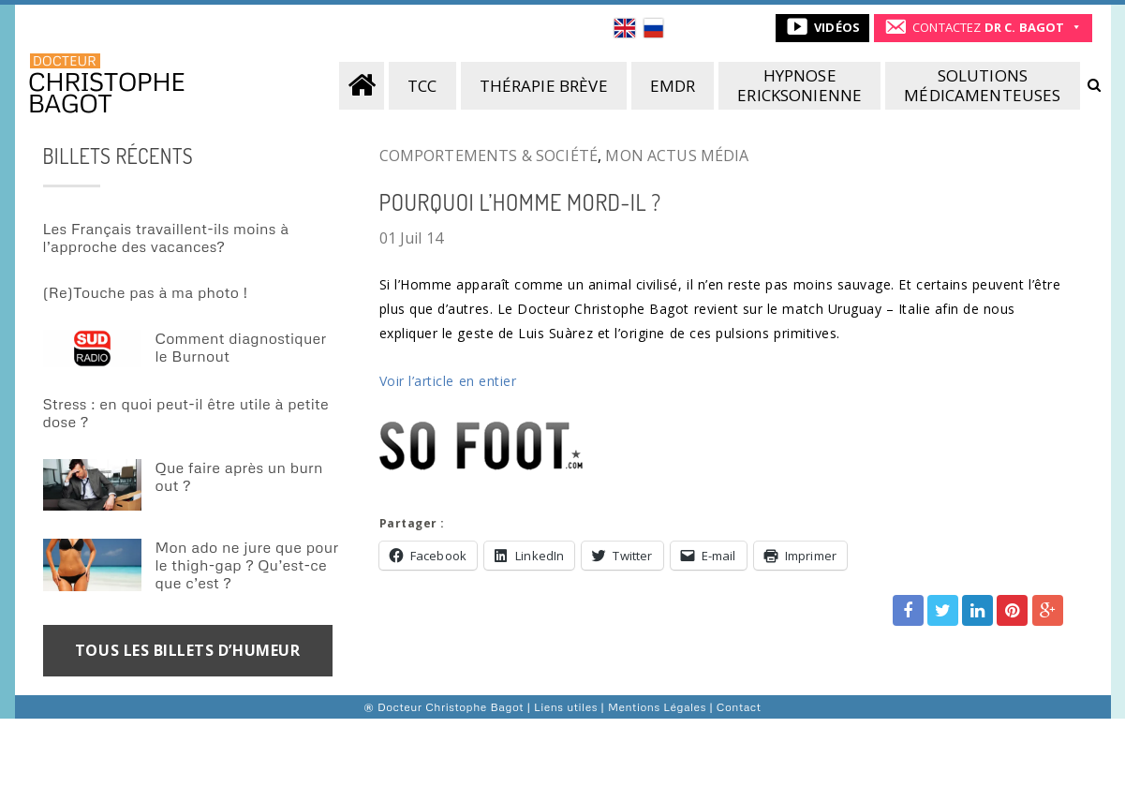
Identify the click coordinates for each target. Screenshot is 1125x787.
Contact (739, 707)
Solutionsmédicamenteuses (982, 85)
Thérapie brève (544, 86)
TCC (422, 86)
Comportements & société (488, 155)
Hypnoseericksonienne (799, 85)
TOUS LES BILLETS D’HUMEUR (187, 650)
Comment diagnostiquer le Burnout (241, 347)
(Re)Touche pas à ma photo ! (145, 292)
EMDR (673, 86)
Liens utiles (566, 707)
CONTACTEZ (988, 27)
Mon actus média (676, 155)
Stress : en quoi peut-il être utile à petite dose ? (186, 412)
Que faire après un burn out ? (239, 476)
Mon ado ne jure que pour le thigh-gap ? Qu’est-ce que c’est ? (247, 565)
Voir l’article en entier (448, 381)
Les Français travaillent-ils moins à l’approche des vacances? (166, 237)
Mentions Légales (657, 707)
